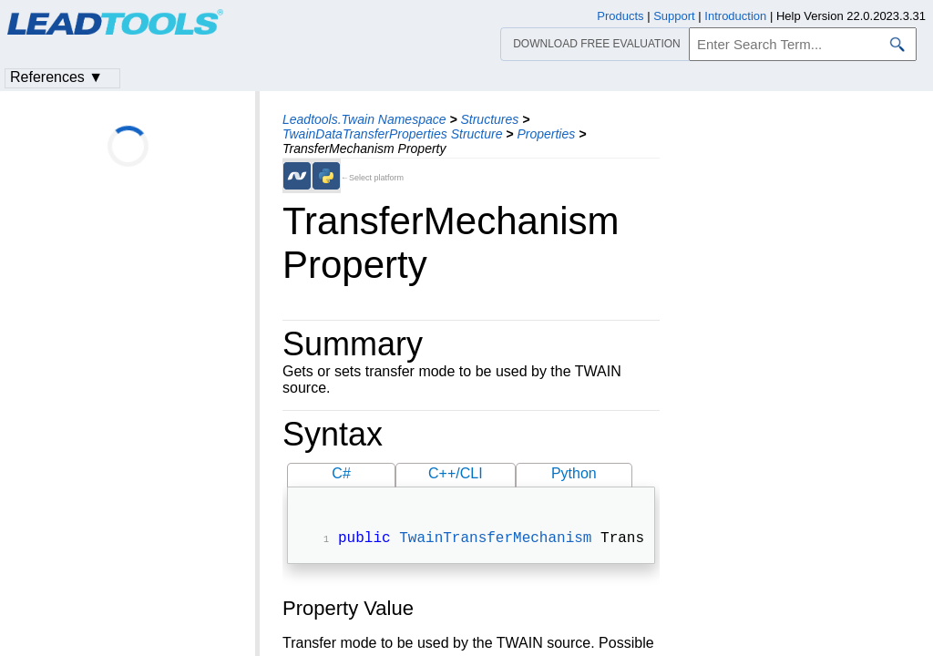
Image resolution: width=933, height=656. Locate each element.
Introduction (735, 16)
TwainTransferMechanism (495, 540)
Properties (546, 134)
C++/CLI (455, 473)
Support (674, 16)
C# (341, 473)
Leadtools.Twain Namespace (364, 119)
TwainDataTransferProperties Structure (392, 134)
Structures (489, 119)
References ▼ (56, 77)
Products (620, 16)
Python (574, 473)
